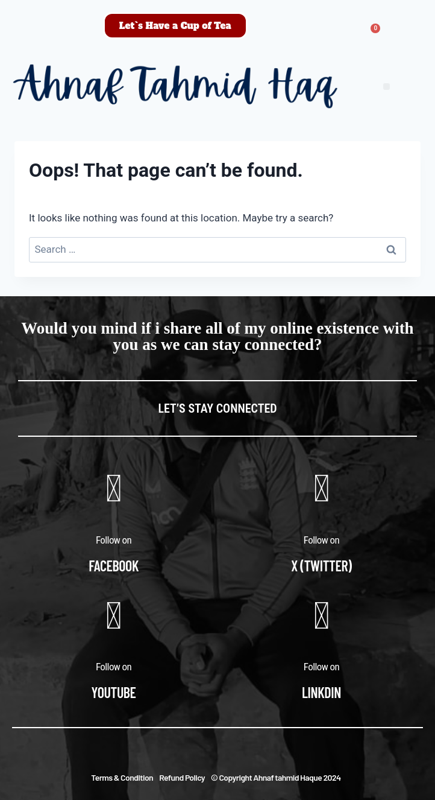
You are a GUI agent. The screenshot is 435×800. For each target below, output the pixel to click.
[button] (386, 86)
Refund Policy (182, 777)
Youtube (114, 692)
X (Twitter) (321, 565)
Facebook (114, 565)
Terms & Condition (122, 777)
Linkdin (321, 692)
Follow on (113, 540)
